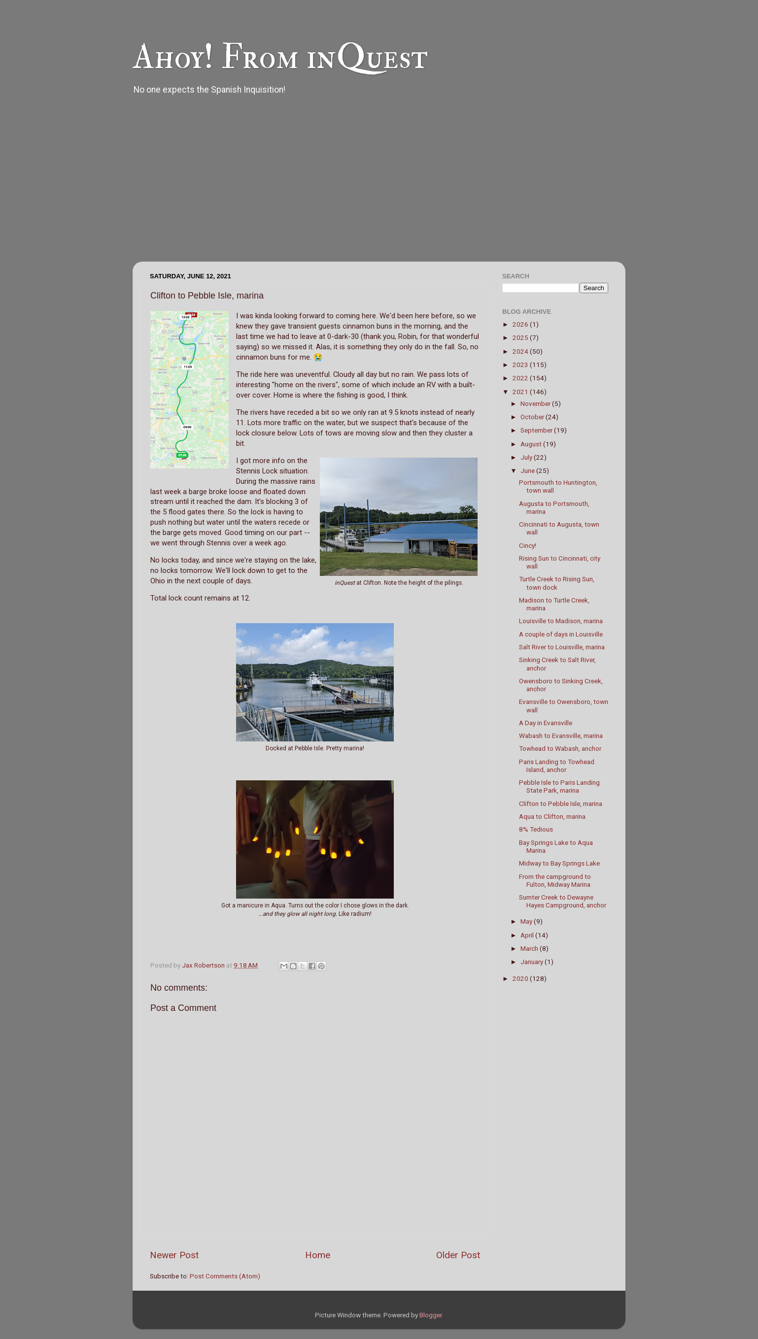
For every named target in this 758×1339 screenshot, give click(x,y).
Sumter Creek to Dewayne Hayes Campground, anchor (562, 901)
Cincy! (527, 545)
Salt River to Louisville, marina (562, 647)
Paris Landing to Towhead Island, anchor (556, 765)
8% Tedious (536, 829)
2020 (521, 978)
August (531, 444)
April (527, 935)
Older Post (458, 1255)
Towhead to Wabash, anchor (560, 748)
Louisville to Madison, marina (561, 621)
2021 (521, 392)
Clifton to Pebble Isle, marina (560, 803)
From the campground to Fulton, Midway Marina (555, 880)
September (537, 430)
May (527, 921)
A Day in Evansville (545, 723)
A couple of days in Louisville (561, 634)
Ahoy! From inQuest (280, 57)
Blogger (430, 1315)
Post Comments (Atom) (225, 1276)
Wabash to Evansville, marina (561, 735)
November (536, 403)
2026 (521, 324)
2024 (521, 351)
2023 (521, 364)
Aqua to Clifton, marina (552, 816)
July (527, 457)
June (528, 470)
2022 (521, 378)
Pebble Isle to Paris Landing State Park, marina (559, 786)
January (532, 962)
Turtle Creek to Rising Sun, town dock (556, 583)
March (530, 948)
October (533, 417)
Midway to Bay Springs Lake (559, 863)
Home (317, 1255)
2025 (521, 337)
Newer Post (174, 1255)
